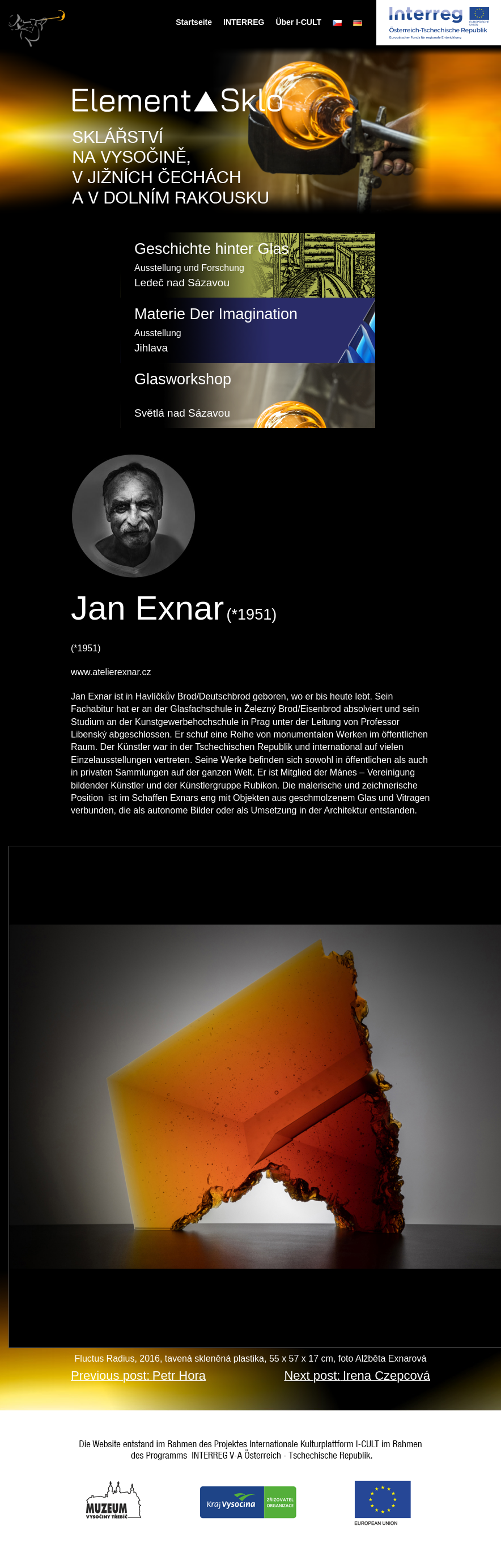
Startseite (194, 22)
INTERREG (243, 22)
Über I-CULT (298, 22)
